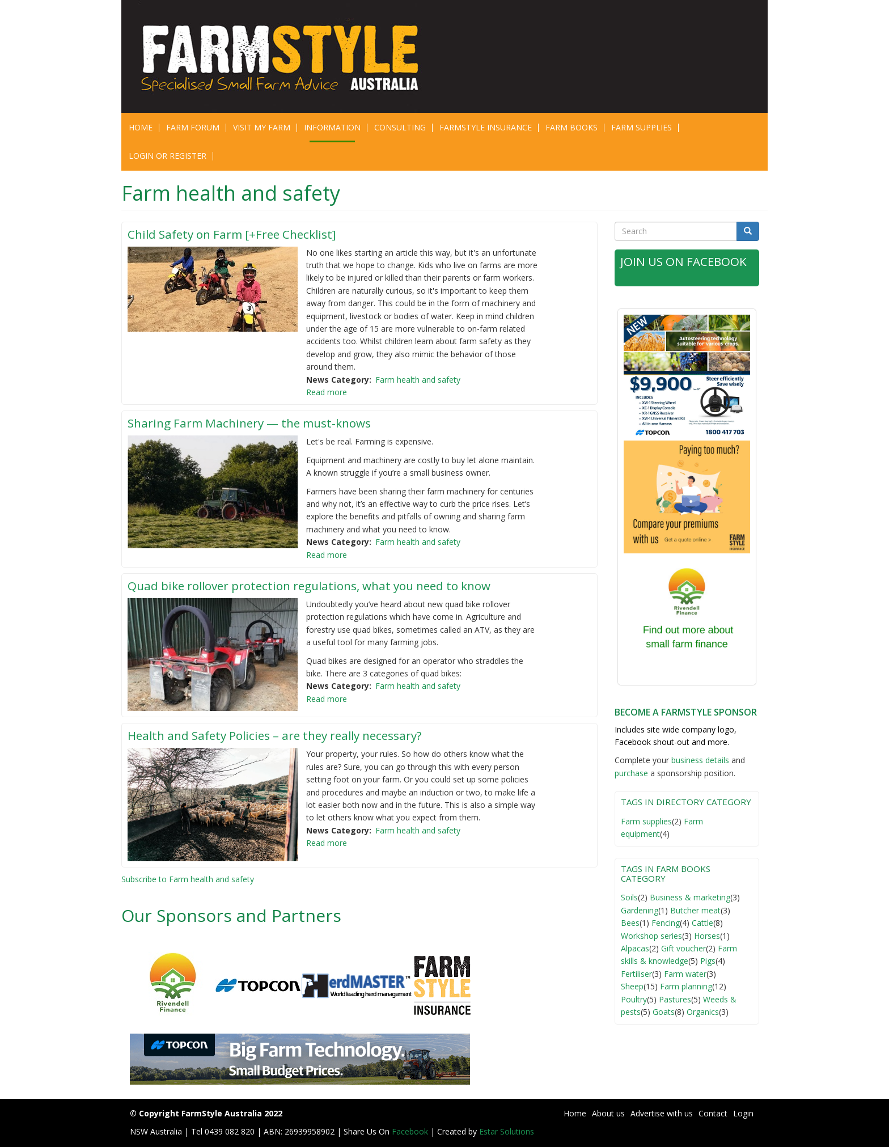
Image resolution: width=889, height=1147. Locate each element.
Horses (707, 935)
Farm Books (571, 127)
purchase (631, 773)
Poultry (634, 999)
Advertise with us (661, 1113)
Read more (326, 392)
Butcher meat (695, 910)
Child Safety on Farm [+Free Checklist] (234, 234)
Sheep (632, 986)
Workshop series (651, 935)
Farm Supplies (641, 127)
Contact (712, 1113)
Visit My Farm (261, 127)
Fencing (665, 922)
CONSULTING (400, 127)
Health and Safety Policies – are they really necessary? (280, 735)
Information (332, 127)
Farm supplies (646, 821)
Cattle (702, 922)
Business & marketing (690, 897)
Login (743, 1113)
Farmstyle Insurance (485, 127)
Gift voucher (683, 948)
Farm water (685, 973)
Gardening (639, 910)
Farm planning (686, 986)
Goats (664, 1011)
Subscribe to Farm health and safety (187, 879)
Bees (630, 922)
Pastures (675, 999)
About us (608, 1113)
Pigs (708, 960)
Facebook (411, 1131)
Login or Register (167, 155)
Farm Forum (192, 127)
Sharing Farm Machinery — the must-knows (251, 423)
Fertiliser (636, 973)
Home (141, 127)
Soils (629, 897)
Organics (703, 1011)
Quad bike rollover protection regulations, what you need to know (313, 586)
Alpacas (635, 948)
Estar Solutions (506, 1131)
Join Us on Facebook (684, 261)
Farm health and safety (417, 379)
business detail (698, 760)
